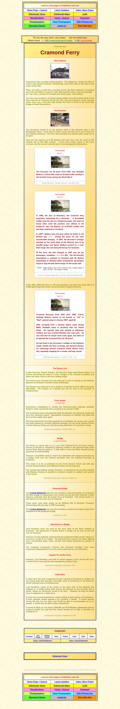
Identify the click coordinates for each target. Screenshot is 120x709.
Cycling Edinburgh (38, 493)
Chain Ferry (60, 574)
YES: (58, 40)
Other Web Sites (85, 26)
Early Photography (62, 22)
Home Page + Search (37, 10)
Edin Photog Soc (85, 22)
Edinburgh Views (37, 14)
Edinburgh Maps (62, 14)
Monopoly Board (37, 26)
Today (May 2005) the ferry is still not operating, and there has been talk (58, 285)
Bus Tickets (38, 636)
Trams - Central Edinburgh (42, 640)
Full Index (29, 636)
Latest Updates (62, 10)
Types (74, 636)
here (85, 38)
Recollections (37, 18)
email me (62, 26)
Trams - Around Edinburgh (78, 640)
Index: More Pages (85, 10)
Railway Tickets (47, 636)
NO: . (84, 40)
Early (83, 636)
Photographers (37, 22)
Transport (85, 18)
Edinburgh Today (60, 656)
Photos (65, 636)
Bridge (60, 438)
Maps (56, 636)
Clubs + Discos (61, 18)
